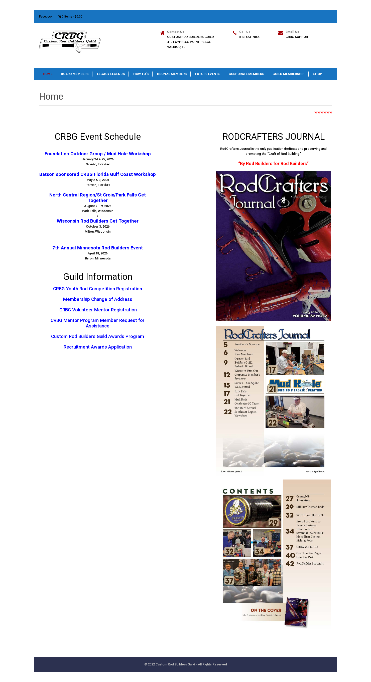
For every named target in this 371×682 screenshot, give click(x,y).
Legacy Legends (111, 74)
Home (47, 74)
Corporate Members (246, 74)
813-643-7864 (249, 37)
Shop (317, 74)
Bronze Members (172, 74)
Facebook (45, 16)
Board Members (74, 74)
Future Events (207, 74)
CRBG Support (298, 37)
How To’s (141, 74)
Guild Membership (289, 74)
